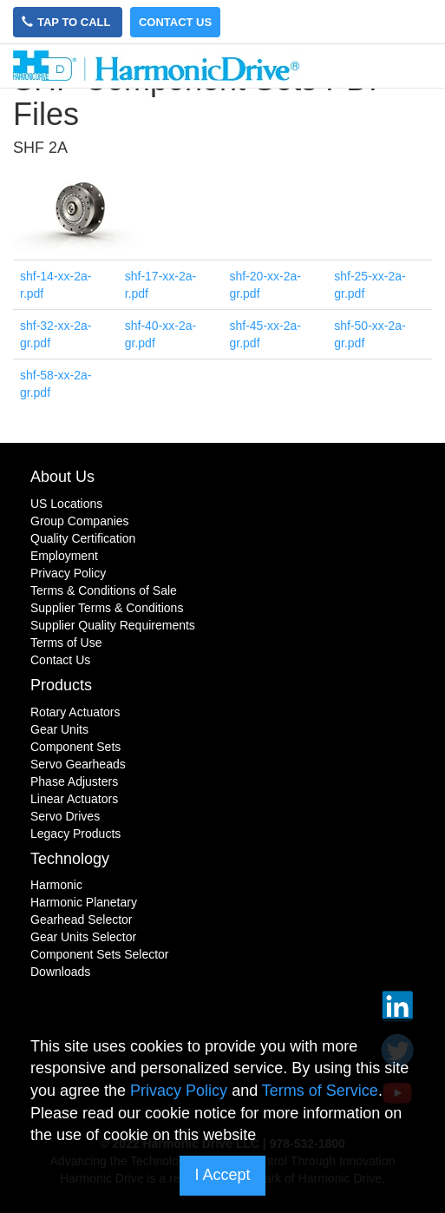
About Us (62, 476)
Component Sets (75, 747)
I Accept (222, 1174)
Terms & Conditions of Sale (103, 590)
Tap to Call (68, 22)
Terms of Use (65, 642)
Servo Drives (65, 816)
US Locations (66, 504)
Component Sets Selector (99, 954)
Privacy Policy (68, 573)
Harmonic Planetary (83, 902)
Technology (69, 858)
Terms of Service (320, 1090)
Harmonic (56, 885)
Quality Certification (82, 538)
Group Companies (79, 521)
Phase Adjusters (74, 781)
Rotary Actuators (75, 712)
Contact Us (175, 22)
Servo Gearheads (78, 764)
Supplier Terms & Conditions (106, 608)
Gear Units (59, 729)
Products (61, 685)
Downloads (60, 972)
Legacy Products (75, 834)
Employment (64, 556)
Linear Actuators (74, 799)
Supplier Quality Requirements (112, 625)
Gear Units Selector (83, 937)
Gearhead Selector (81, 919)
